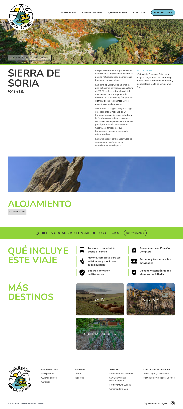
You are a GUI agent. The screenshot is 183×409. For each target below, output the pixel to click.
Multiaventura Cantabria (121, 373)
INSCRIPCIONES (163, 12)
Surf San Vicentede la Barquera (117, 379)
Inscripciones (47, 373)
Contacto (45, 382)
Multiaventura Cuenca (120, 385)
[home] (21, 16)
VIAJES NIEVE (68, 12)
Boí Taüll (79, 378)
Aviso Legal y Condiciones (156, 373)
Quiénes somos (118, 12)
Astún (78, 373)
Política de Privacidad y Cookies (159, 378)
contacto (139, 12)
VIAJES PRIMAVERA (92, 12)
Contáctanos (135, 233)
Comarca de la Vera (118, 389)
